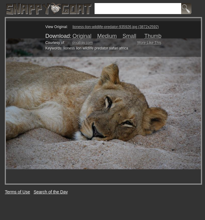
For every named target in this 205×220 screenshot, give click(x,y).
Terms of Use (17, 191)
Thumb (152, 36)
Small (129, 36)
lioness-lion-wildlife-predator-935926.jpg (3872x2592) (116, 27)
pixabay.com (83, 43)
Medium (107, 36)
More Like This (149, 43)
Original (82, 36)
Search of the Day (51, 191)
